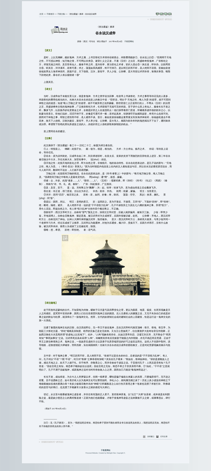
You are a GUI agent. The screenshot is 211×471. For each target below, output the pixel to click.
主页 (41, 14)
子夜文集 (61, 14)
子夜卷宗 (50, 14)
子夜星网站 (129, 41)
